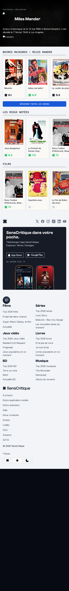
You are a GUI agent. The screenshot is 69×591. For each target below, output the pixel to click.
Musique (42, 361)
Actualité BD (9, 379)
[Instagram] (48, 222)
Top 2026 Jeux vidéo (14, 338)
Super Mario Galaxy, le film (17, 321)
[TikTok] (53, 222)
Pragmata (8, 347)
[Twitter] (37, 222)
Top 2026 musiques (46, 366)
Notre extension (11, 405)
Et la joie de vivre (44, 343)
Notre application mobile (15, 400)
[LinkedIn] (59, 222)
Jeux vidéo (11, 333)
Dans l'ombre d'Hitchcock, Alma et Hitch (12, 201)
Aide (5, 410)
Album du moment (45, 379)
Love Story (41, 315)
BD (5, 361)
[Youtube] (64, 222)
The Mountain (43, 370)
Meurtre (8, 88)
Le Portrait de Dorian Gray (34, 149)
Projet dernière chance (15, 316)
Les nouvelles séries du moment (48, 326)
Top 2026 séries (44, 311)
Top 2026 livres (44, 338)
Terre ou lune (10, 370)
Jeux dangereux (12, 148)
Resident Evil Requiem (14, 343)
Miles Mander (20, 9)
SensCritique (8, 9)
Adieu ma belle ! (36, 88)
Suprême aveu (35, 200)
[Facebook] (42, 222)
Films (7, 306)
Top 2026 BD (10, 366)
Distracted (41, 375)
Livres (40, 333)
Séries (40, 306)
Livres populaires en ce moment (48, 353)
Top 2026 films (10, 311)
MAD (5, 375)
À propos (8, 395)
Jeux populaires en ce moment (14, 353)
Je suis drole (42, 347)
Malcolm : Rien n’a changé (49, 319)
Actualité (7, 326)
